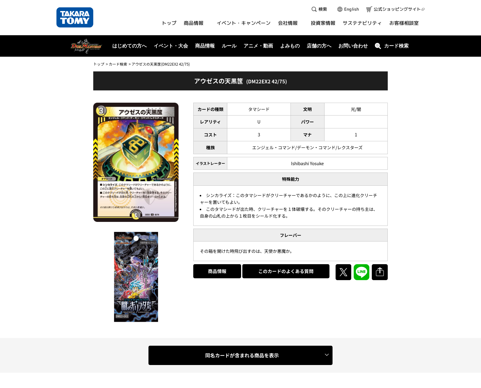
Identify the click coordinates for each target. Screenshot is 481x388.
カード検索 (118, 64)
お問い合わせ (353, 45)
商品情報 (217, 271)
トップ (98, 64)
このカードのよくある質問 (286, 271)
